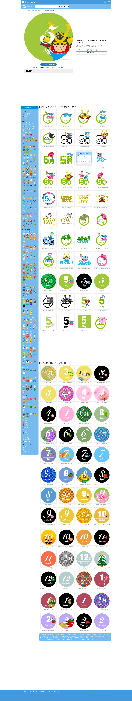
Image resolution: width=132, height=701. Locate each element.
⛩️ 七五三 (25, 436)
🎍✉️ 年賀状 (26, 441)
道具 (32, 367)
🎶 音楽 (24, 359)
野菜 (23, 262)
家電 (23, 367)
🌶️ (34, 270)
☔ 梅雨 (24, 116)
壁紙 (23, 447)
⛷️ (23, 356)
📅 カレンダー (26, 130)
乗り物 (24, 284)
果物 (27, 262)
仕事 (29, 309)
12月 (26, 128)
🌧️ (27, 158)
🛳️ (27, 295)
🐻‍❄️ (34, 174)
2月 (33, 128)
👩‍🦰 (34, 300)
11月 (33, 126)
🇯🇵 (31, 381)
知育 (33, 317)
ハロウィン (25, 411)
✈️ (34, 292)
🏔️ (31, 160)
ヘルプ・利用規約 (40, 691)
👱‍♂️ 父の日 (25, 429)
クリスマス (25, 404)
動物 (23, 166)
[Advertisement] (91, 25)
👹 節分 (24, 420)
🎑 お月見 (25, 434)
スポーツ (24, 345)
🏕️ (31, 356)
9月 (26, 126)
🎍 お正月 (25, 419)
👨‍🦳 (27, 303)
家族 (23, 298)
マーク (30, 376)
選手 (29, 345)
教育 (23, 317)
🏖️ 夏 (24, 118)
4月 (29, 123)
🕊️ (34, 198)
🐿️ (27, 182)
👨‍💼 (23, 311)
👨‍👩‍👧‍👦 (23, 306)
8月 (33, 124)
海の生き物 (25, 206)
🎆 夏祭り (25, 432)
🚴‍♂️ (34, 289)
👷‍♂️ (31, 311)
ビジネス (24, 309)
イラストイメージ (26, 10)
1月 (30, 128)
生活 (27, 298)
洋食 (27, 231)
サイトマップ (27, 691)
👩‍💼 (27, 311)
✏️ (34, 320)
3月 (26, 123)
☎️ (27, 370)
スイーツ (25, 244)
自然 (29, 132)
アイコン (24, 376)
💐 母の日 (25, 115)
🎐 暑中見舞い (26, 439)
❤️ (27, 336)
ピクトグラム (26, 451)
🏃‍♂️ (31, 325)
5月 (40, 10)
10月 (29, 126)
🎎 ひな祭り (26, 424)
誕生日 (24, 397)
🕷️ (27, 416)
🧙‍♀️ (34, 414)
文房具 (28, 317)
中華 (31, 231)
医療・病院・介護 (27, 331)
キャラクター (26, 384)
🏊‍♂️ (34, 353)
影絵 (34, 166)
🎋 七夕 (24, 431)
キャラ (27, 166)
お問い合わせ (52, 691)
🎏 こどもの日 (26, 113)
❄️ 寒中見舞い (26, 438)
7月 (29, 124)
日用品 (28, 367)
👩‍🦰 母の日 (25, 427)
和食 (23, 231)
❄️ (31, 158)
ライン (27, 446)
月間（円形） (35, 10)
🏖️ (34, 160)
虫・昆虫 (25, 218)
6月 (26, 124)
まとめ (107, 2)
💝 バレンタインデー (28, 422)
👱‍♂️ (23, 303)
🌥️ (23, 158)
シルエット (25, 449)
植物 (26, 132)
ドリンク (25, 254)
